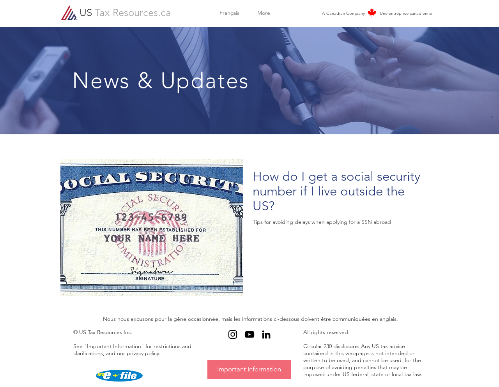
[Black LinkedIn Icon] (266, 334)
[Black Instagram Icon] (233, 334)
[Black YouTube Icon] (249, 334)
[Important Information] (249, 369)
